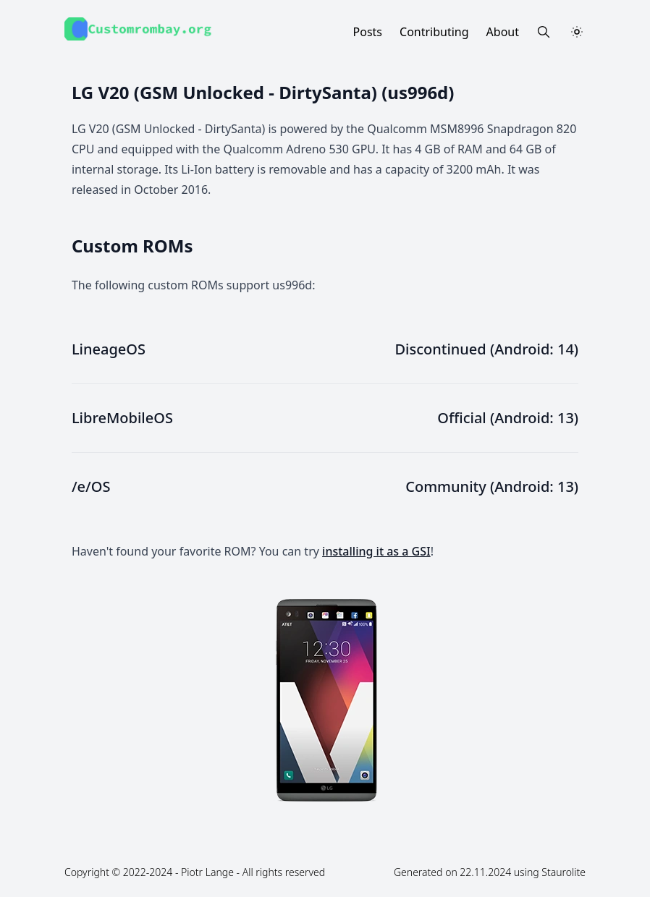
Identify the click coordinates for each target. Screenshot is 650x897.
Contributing (434, 32)
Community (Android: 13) (491, 486)
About (502, 32)
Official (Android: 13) (507, 418)
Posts (367, 32)
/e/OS (91, 486)
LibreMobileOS (122, 418)
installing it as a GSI (376, 551)
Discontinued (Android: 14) (486, 349)
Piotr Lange (207, 872)
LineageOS (108, 349)
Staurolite (563, 872)
